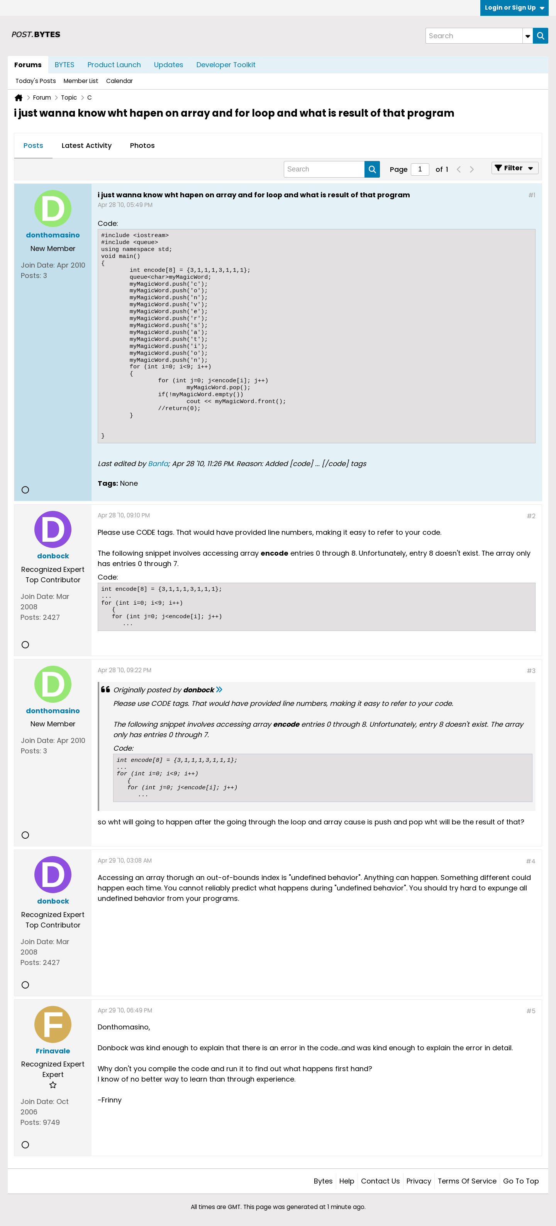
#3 (531, 671)
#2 (531, 516)
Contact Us (380, 1181)
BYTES (65, 65)
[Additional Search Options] (527, 36)
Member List (81, 81)
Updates (168, 65)
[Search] (479, 36)
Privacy (419, 1181)
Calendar (119, 81)
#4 (531, 861)
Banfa (158, 463)
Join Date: (38, 265)
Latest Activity (87, 145)
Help (346, 1181)
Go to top (521, 1181)
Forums (28, 65)
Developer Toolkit (226, 65)
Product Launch (114, 65)
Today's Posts (35, 81)
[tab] (33, 146)
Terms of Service (467, 1181)
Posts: (31, 275)
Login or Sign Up (514, 7)
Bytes (323, 1181)
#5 (531, 1011)
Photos (142, 145)
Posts (33, 145)
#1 (532, 195)
